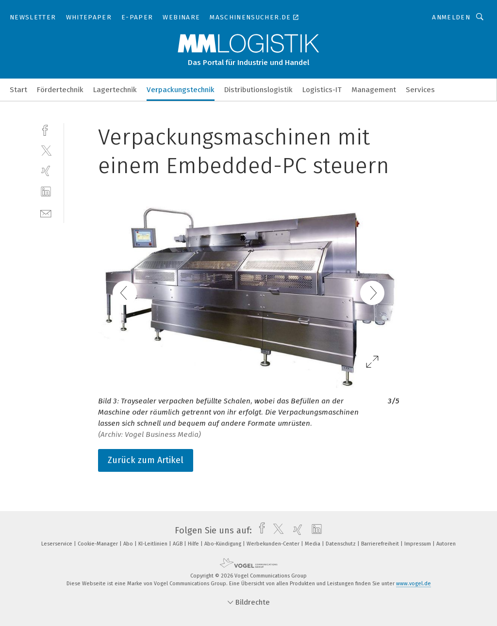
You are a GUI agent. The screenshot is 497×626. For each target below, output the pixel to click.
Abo (128, 544)
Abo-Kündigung (223, 544)
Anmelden (451, 17)
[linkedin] (46, 192)
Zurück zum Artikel (145, 460)
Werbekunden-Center (274, 544)
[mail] (46, 213)
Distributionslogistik (258, 89)
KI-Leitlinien (153, 544)
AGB (178, 544)
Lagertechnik (115, 89)
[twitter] (46, 150)
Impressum (418, 544)
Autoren (446, 544)
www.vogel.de (413, 583)
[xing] (46, 171)
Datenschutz (341, 544)
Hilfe (194, 544)
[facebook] (46, 129)
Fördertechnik (60, 89)
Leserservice (57, 544)
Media (313, 544)
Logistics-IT (322, 89)
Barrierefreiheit (380, 544)
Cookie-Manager (98, 544)
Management (373, 89)
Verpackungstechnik (181, 89)
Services (420, 89)
